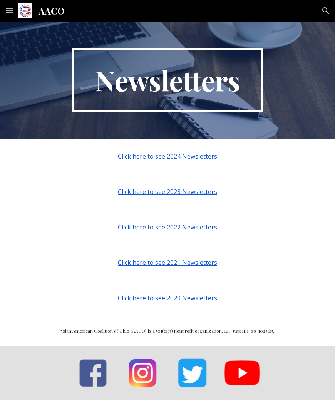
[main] (167, 80)
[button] (9, 10)
